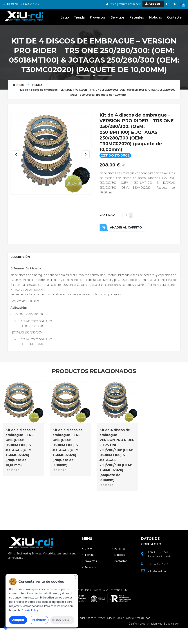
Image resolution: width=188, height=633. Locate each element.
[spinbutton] (127, 215)
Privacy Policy (104, 622)
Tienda (37, 85)
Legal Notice (85, 622)
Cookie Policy (123, 622)
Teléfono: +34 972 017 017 (21, 4)
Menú (87, 543)
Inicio (18, 85)
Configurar (61, 619)
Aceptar (18, 620)
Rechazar (39, 620)
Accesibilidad (142, 622)
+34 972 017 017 (158, 568)
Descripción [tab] (21, 259)
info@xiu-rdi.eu (157, 575)
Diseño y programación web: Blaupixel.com (154, 628)
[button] (130, 214)
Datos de (151, 545)
